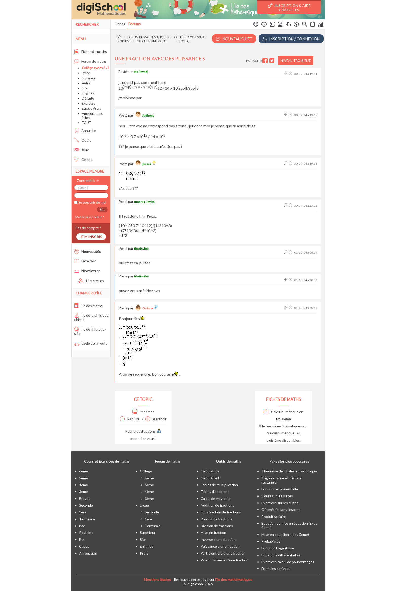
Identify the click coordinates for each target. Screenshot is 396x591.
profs (144, 553)
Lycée (86, 73)
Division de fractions (217, 526)
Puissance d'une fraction (220, 546)
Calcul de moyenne (216, 498)
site (143, 539)
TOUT (86, 123)
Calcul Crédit (211, 478)
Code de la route (91, 343)
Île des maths (88, 305)
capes (84, 546)
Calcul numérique (152, 41)
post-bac (86, 532)
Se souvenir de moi (92, 202)
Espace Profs (91, 108)
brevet (84, 498)
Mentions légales (157, 579)
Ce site (83, 159)
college (146, 471)
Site (84, 88)
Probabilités (270, 541)
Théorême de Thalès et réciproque (289, 471)
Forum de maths (90, 61)
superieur (147, 532)
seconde (86, 505)
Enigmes (88, 93)
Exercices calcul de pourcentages (287, 562)
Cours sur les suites (277, 496)
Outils (82, 140)
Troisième (123, 41)
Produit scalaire (273, 516)
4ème (83, 485)
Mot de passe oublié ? (89, 217)
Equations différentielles (280, 555)
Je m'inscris (91, 237)
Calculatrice (210, 471)
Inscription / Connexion (291, 38)
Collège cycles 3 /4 (189, 37)
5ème (83, 478)
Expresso (89, 103)
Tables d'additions (215, 491)
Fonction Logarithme (277, 548)
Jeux (81, 150)
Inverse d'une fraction (218, 539)
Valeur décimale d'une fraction (224, 560)
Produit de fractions (216, 519)
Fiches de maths (90, 51)
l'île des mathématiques (233, 579)
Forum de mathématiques (148, 37)
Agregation (88, 553)
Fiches (119, 24)
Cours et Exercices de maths (106, 461)
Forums (134, 24)
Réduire (130, 419)
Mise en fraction (213, 532)
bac (82, 526)
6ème (83, 471)
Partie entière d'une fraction (223, 553)
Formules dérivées (275, 568)
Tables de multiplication (219, 485)
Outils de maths (228, 461)
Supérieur (89, 78)
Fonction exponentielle (279, 489)
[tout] (184, 41)
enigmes (146, 546)
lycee (144, 505)
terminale (87, 519)
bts (82, 539)
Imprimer (143, 412)
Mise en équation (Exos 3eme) (285, 534)
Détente (88, 98)
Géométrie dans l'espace (280, 509)
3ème (83, 491)
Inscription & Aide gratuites (289, 7)
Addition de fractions (217, 505)
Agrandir (155, 419)
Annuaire (85, 130)
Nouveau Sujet (234, 38)
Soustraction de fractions (221, 512)
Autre (86, 83)
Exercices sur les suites (279, 503)
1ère (82, 512)
